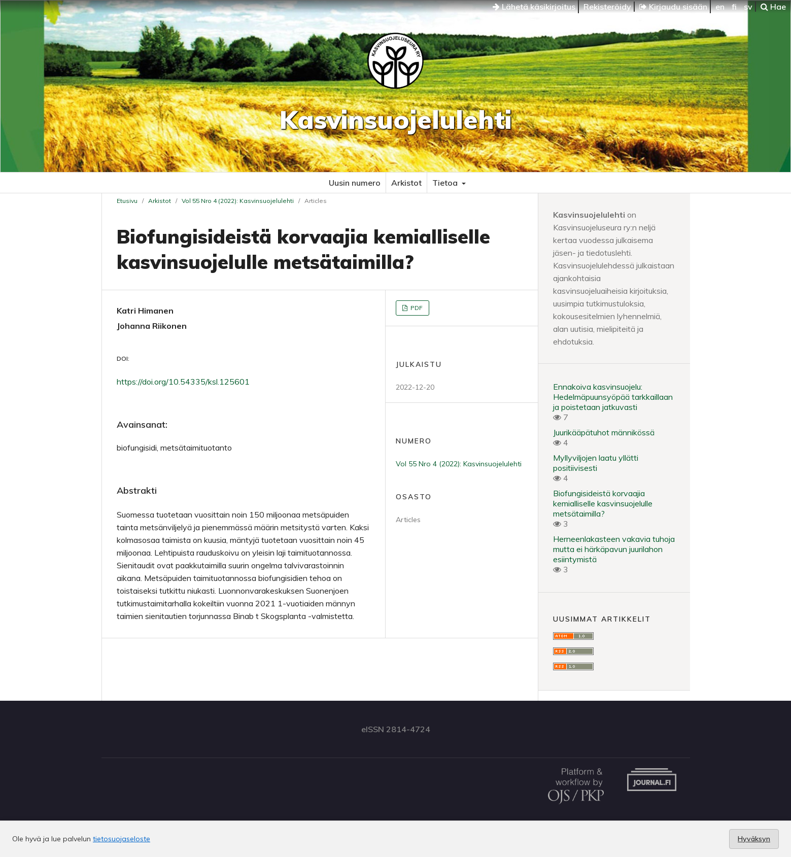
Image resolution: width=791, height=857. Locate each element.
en (720, 7)
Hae (773, 7)
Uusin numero (355, 183)
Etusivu (127, 200)
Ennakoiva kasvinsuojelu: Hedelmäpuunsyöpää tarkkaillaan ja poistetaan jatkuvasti (613, 397)
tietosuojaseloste (121, 838)
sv (748, 7)
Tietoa (446, 183)
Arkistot (406, 183)
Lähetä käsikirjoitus (534, 7)
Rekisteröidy (607, 7)
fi (734, 7)
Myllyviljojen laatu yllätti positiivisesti (595, 463)
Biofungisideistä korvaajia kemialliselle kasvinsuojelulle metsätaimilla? (602, 503)
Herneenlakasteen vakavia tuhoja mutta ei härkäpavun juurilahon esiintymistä (614, 549)
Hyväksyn (754, 838)
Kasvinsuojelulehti (396, 119)
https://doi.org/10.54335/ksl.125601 (183, 381)
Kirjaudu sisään (673, 7)
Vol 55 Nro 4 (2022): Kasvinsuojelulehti (238, 200)
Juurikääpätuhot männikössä (604, 432)
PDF (416, 308)
